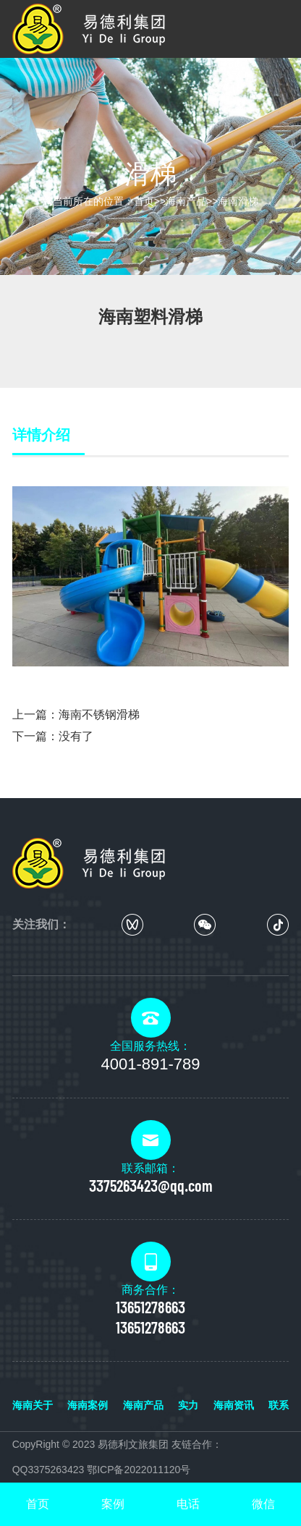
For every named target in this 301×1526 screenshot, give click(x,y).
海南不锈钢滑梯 (99, 714)
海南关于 (32, 1405)
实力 (188, 1405)
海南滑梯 (238, 201)
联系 (278, 1405)
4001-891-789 (150, 1064)
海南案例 (87, 1405)
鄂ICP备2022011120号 (138, 1469)
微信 (263, 1504)
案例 (112, 1504)
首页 (144, 201)
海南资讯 (233, 1405)
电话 (188, 1504)
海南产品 (186, 201)
